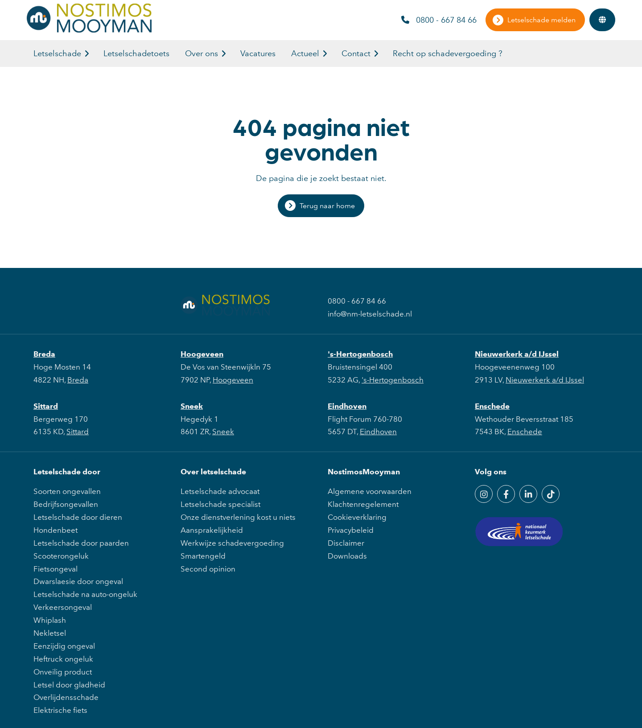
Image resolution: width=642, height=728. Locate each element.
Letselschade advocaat (220, 491)
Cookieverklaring (357, 517)
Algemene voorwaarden (370, 491)
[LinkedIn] (528, 494)
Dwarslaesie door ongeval (78, 581)
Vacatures (258, 53)
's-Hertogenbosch (360, 354)
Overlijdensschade (66, 697)
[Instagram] (484, 494)
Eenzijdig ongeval (64, 646)
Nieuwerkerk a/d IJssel (517, 354)
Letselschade (57, 53)
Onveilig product (62, 671)
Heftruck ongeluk (63, 658)
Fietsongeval (55, 568)
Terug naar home (327, 206)
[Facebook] (506, 494)
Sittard (45, 406)
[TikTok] (551, 494)
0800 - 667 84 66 (439, 20)
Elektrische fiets (60, 710)
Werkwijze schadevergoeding (232, 543)
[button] (87, 53)
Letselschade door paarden (81, 543)
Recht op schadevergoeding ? (447, 53)
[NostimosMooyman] (89, 30)
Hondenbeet (55, 530)
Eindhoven (347, 406)
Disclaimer (346, 543)
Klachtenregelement (363, 504)
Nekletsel (49, 633)
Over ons (201, 53)
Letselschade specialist (220, 504)
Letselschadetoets (136, 53)
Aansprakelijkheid (212, 530)
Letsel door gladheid (69, 684)
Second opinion (208, 568)
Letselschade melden (541, 20)
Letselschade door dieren (77, 517)
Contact (356, 53)
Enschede (492, 406)
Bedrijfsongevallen (65, 504)
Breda (44, 354)
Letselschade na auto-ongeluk (85, 594)
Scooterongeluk (61, 555)
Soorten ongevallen (67, 491)
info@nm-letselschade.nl (370, 313)
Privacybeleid (351, 530)
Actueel (305, 53)
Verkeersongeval (62, 607)
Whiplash (49, 620)
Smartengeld (203, 555)
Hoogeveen (202, 354)
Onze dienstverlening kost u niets (238, 517)
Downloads (347, 555)
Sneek (192, 406)
